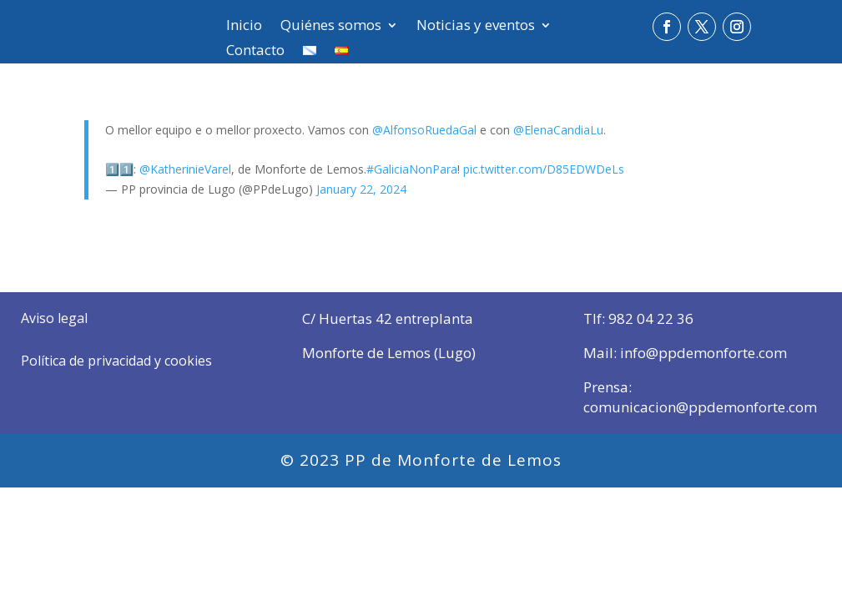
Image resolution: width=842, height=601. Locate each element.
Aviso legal (54, 318)
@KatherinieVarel (185, 169)
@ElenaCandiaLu (558, 130)
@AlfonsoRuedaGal (424, 130)
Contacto (255, 51)
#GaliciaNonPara (411, 169)
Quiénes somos (330, 26)
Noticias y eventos (475, 26)
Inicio (244, 26)
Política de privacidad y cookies (116, 360)
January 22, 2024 (361, 189)
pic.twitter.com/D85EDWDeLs (543, 169)
